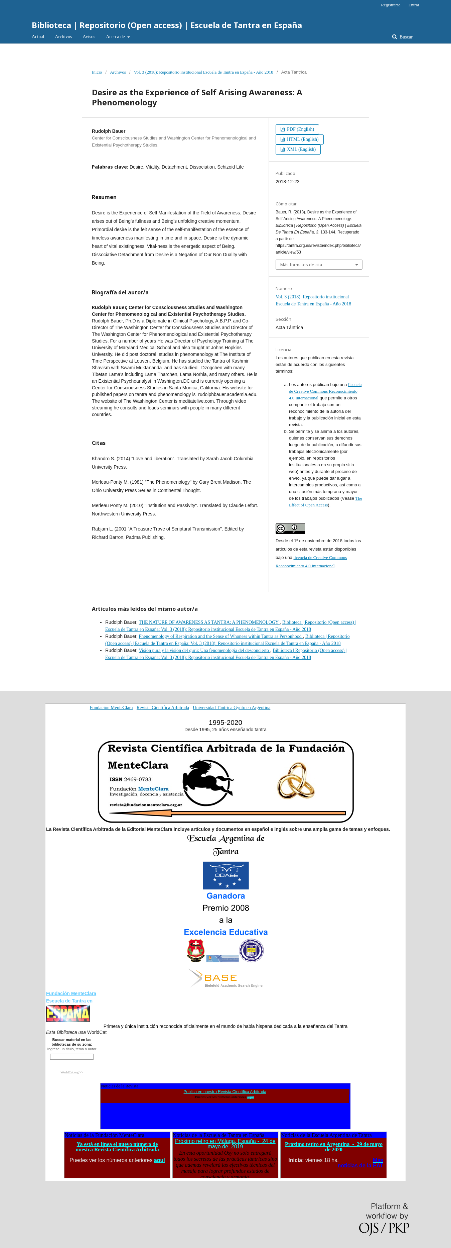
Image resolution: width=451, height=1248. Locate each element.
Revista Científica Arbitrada (163, 707)
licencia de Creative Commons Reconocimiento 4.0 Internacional (325, 391)
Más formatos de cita (301, 265)
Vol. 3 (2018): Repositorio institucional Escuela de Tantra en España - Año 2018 (203, 72)
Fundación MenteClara (111, 707)
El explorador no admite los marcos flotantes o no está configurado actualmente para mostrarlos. (225, 1106)
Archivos (63, 36)
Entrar (414, 4)
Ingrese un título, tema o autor (72, 1049)
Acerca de (116, 36)
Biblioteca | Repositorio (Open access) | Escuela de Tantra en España (167, 24)
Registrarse (390, 4)
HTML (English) (302, 139)
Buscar (406, 36)
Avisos (89, 36)
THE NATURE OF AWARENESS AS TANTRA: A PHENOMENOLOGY (209, 622)
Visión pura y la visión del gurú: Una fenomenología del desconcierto (204, 650)
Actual (38, 36)
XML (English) (301, 149)
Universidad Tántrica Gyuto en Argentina (231, 707)
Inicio (97, 72)
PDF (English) (300, 129)
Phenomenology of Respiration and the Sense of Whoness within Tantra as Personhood (221, 636)
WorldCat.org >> (71, 1072)
